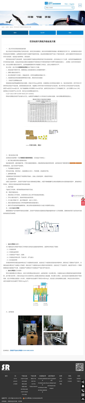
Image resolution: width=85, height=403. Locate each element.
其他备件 (52, 388)
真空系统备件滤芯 (52, 385)
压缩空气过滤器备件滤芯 (51, 379)
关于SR (15, 378)
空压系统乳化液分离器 (42, 384)
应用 (7, 27)
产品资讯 (70, 378)
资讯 (69, 376)
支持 (78, 376)
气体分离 (33, 376)
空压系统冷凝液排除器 (42, 379)
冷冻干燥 (33, 383)
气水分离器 (24, 394)
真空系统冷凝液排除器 (42, 391)
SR (15, 376)
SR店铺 (20, 401)
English (72, 4)
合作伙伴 (15, 381)
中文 (66, 4)
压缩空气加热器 (24, 391)
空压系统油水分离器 (42, 387)
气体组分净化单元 (33, 386)
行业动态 (70, 381)
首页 (3, 27)
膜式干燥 (33, 381)
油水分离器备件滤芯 (51, 383)
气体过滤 (24, 376)
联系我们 (79, 378)
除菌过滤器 (24, 386)
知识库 (42, 32)
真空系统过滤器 (24, 389)
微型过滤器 (24, 383)
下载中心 (79, 381)
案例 (11, 27)
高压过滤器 (24, 381)
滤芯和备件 (51, 376)
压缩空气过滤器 (24, 378)
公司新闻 (15, 383)
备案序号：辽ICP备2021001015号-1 (12, 398)
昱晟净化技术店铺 (12, 401)
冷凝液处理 (42, 376)
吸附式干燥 (33, 378)
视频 (70, 32)
